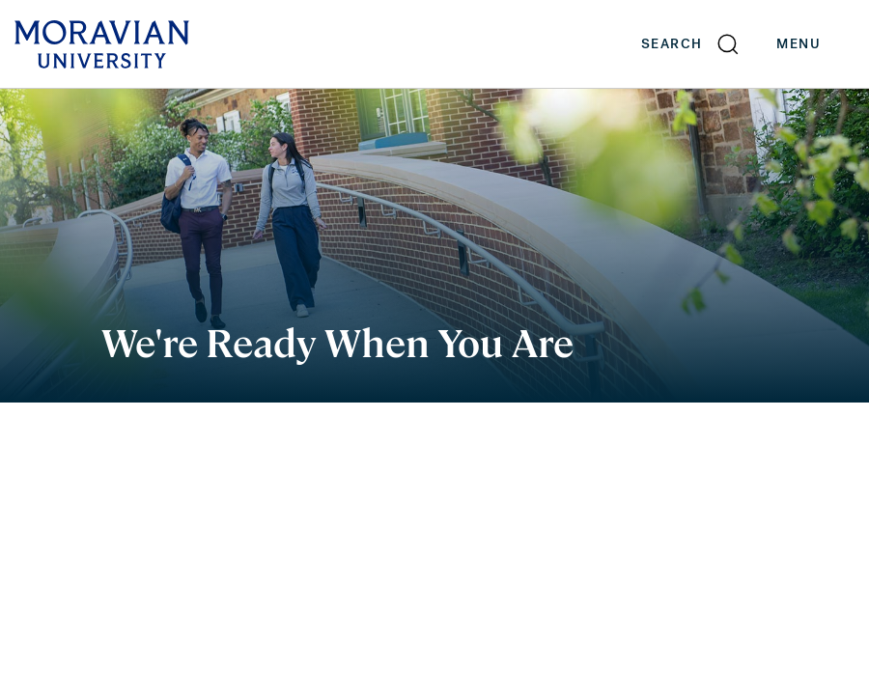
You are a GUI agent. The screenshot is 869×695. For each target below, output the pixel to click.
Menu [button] (817, 44)
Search (671, 44)
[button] (690, 44)
